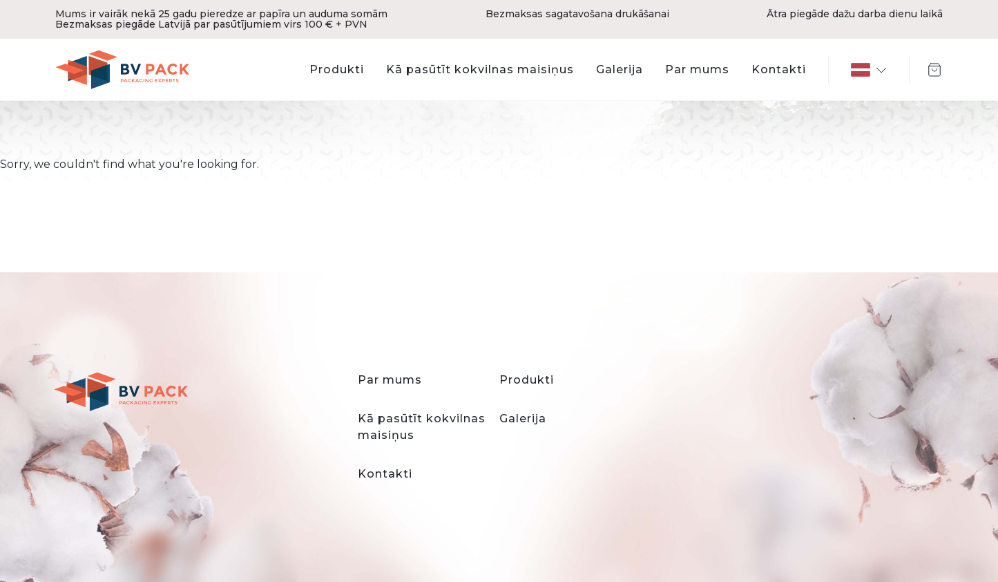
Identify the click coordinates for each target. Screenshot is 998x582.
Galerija (619, 69)
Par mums (697, 69)
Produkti (336, 69)
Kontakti (778, 69)
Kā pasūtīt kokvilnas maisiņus (480, 69)
